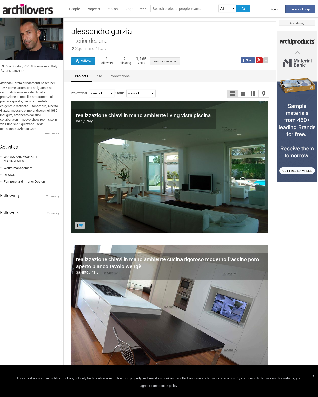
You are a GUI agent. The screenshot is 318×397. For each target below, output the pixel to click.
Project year (79, 93)
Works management (18, 167)
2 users (51, 196)
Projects (93, 8)
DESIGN (9, 174)
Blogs (128, 8)
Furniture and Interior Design (24, 181)
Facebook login (300, 9)
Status (119, 93)
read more (52, 133)
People (74, 8)
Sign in (274, 9)
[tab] (81, 76)
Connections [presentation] (120, 76)
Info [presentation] (99, 76)
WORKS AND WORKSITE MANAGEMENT (21, 158)
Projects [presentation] (81, 76)
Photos (112, 8)
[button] (232, 94)
